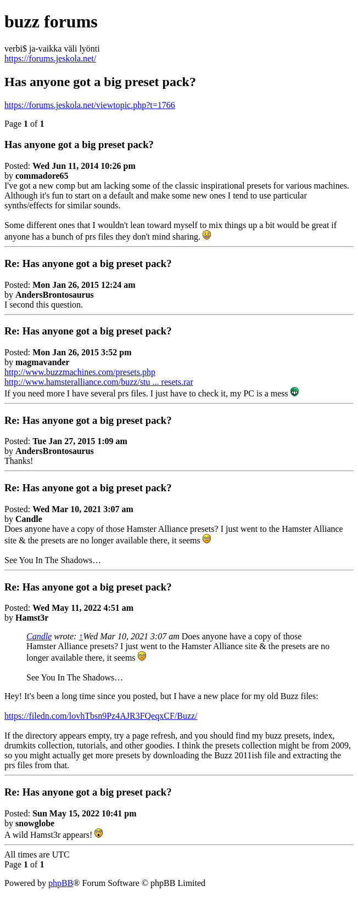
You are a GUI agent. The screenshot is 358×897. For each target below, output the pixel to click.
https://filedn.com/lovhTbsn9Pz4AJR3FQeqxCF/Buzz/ (101, 715)
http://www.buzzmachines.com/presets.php (79, 372)
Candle (39, 636)
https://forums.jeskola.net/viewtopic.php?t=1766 (89, 105)
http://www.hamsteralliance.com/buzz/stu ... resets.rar (98, 382)
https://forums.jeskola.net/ (50, 58)
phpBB (60, 883)
